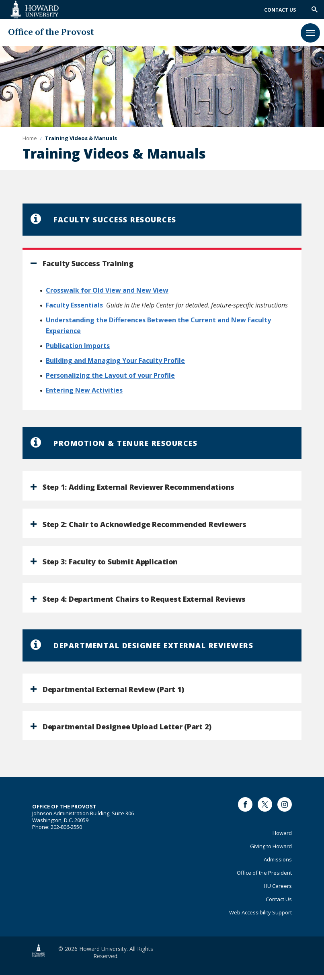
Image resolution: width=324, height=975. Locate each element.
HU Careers (278, 886)
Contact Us (280, 9)
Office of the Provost (51, 32)
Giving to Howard (271, 846)
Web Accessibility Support (260, 912)
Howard (282, 833)
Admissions (278, 859)
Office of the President (264, 872)
